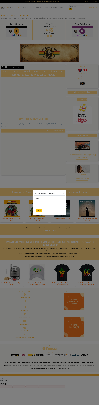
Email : (37, 198)
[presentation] (46, 206)
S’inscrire (39, 210)
